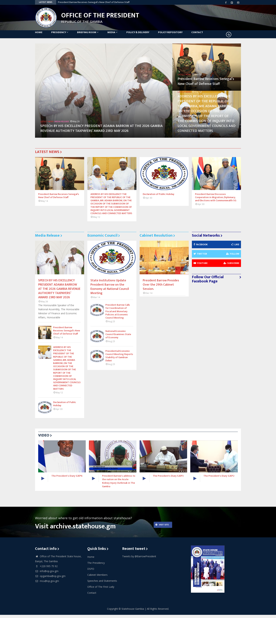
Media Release (62, 124)
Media (119, 35)
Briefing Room (93, 35)
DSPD (90, 571)
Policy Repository (181, 35)
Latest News (47, 124)
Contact (209, 35)
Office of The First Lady (100, 589)
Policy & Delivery (146, 35)
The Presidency (96, 565)
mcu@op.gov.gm (47, 584)
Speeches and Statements (102, 583)
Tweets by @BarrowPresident (139, 559)
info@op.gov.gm (46, 574)
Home (40, 35)
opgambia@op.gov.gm (50, 579)
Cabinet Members (97, 577)
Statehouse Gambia (132, 612)
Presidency (63, 35)
